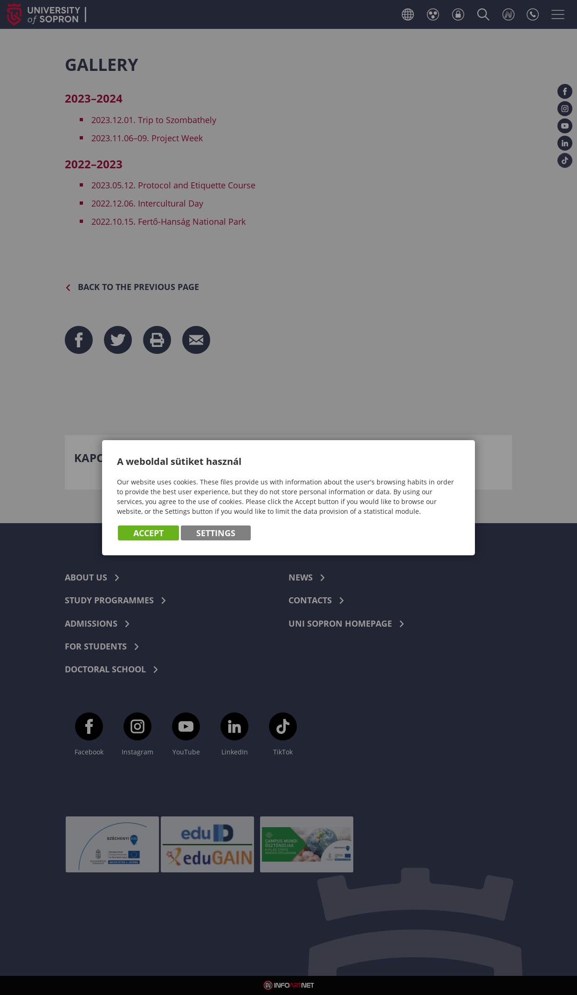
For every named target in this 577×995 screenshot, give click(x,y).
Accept (148, 533)
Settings (215, 533)
